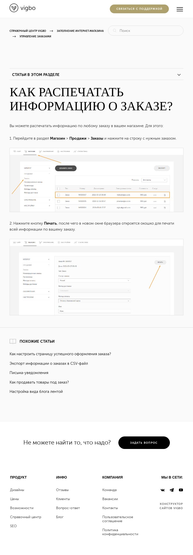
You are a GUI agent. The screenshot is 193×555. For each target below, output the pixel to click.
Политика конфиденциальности (120, 532)
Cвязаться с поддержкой (139, 9)
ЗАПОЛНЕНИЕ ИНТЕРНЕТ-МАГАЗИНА (80, 31)
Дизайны (17, 490)
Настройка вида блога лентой (36, 392)
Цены (14, 499)
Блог (60, 517)
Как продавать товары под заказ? (39, 382)
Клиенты (63, 499)
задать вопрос (144, 442)
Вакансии (110, 499)
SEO (13, 526)
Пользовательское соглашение (117, 519)
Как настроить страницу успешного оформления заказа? (60, 354)
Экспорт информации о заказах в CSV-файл (49, 363)
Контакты (110, 508)
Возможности (21, 508)
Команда (109, 490)
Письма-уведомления (29, 373)
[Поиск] (145, 31)
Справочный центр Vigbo (28, 31)
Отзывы (62, 490)
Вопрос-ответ (68, 508)
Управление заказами (35, 36)
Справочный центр (25, 517)
